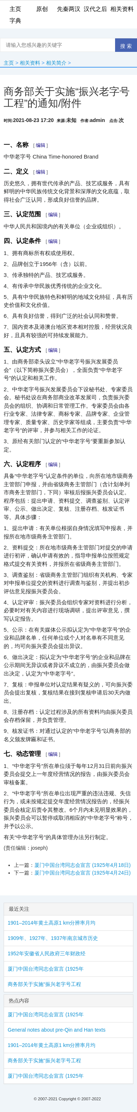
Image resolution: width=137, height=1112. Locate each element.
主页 (9, 63)
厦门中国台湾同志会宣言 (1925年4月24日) (82, 873)
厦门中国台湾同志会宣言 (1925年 (46, 969)
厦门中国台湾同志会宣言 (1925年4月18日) (82, 865)
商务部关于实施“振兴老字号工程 (44, 984)
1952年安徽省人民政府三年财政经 (46, 953)
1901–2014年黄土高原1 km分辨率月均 (51, 923)
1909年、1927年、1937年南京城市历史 (53, 938)
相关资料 (30, 63)
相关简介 (56, 63)
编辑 (40, 145)
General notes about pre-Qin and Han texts (57, 1030)
